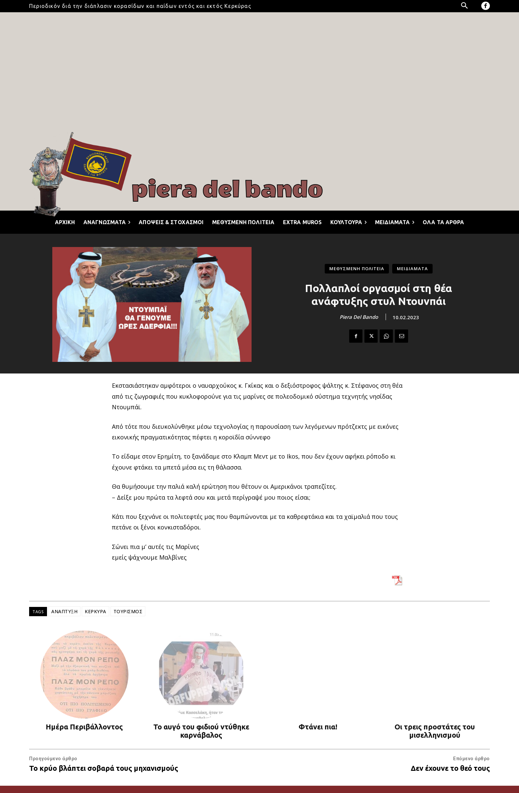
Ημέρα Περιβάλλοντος (84, 726)
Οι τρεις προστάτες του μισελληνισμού (435, 730)
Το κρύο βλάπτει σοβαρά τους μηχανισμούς (103, 768)
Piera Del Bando (359, 317)
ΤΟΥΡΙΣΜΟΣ (128, 611)
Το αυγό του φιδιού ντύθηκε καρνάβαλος (201, 730)
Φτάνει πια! (318, 726)
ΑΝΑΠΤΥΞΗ (64, 611)
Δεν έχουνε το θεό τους (450, 768)
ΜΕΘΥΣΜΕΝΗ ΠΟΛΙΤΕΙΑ (357, 268)
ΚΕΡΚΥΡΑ (95, 611)
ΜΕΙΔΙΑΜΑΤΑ (412, 268)
